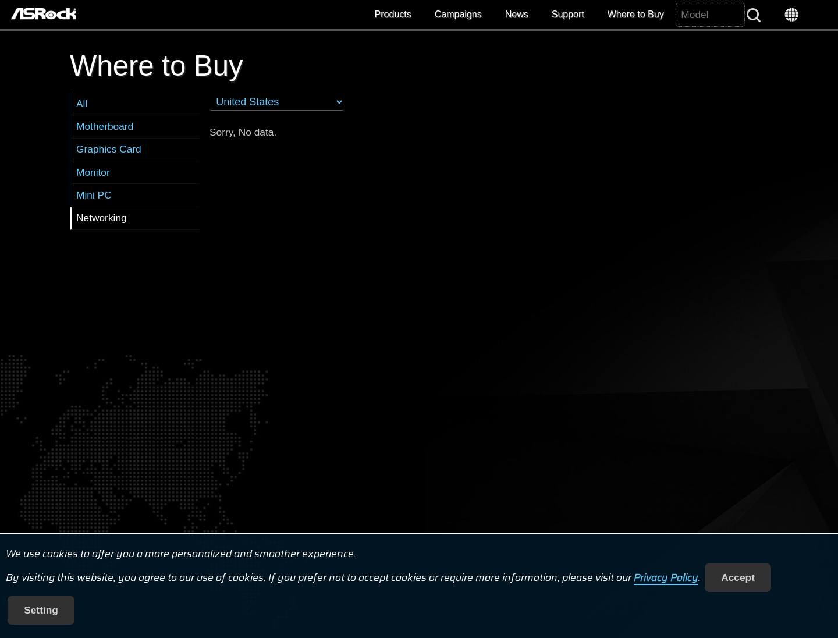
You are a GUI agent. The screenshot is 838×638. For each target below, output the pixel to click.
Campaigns (458, 14)
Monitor (93, 172)
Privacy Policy (666, 577)
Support (568, 14)
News (516, 14)
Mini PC (94, 195)
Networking (101, 218)
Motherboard (104, 126)
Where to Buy (636, 14)
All (81, 103)
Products (393, 14)
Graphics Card (108, 149)
